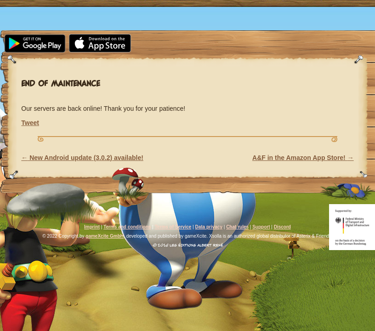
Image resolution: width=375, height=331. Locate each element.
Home (20, 5)
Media (99, 5)
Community (151, 5)
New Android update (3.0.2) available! (82, 157)
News (59, 5)
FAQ (199, 5)
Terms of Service (172, 226)
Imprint (92, 226)
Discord (282, 226)
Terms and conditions (127, 226)
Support (242, 5)
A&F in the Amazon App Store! (303, 157)
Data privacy (208, 226)
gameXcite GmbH (104, 236)
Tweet (30, 122)
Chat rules (237, 226)
